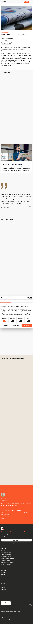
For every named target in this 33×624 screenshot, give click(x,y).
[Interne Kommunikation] (6, 43)
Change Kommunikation (6, 554)
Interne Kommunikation (6, 556)
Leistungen (3, 548)
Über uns (3, 574)
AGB (2, 617)
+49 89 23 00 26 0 (16, 540)
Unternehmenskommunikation (7, 550)
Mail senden (16, 543)
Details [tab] (16, 300)
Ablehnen (6, 325)
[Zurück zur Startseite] (4, 1)
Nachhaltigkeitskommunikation (7, 562)
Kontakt (26, 1)
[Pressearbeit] (4, 41)
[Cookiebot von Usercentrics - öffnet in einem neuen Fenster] (27, 298)
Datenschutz (3, 615)
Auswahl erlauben (16, 325)
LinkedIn (3, 587)
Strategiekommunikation (6, 552)
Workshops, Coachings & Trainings (8, 566)
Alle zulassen (26, 325)
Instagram (3, 589)
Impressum (3, 614)
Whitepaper (3, 581)
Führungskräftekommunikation (7, 558)
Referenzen (3, 572)
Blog (2, 578)
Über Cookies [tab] (27, 300)
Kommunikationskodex (6, 619)
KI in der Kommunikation (6, 564)
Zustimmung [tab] (5, 300)
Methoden (3, 570)
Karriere (3, 576)
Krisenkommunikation (5, 560)
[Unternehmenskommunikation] (8, 38)
